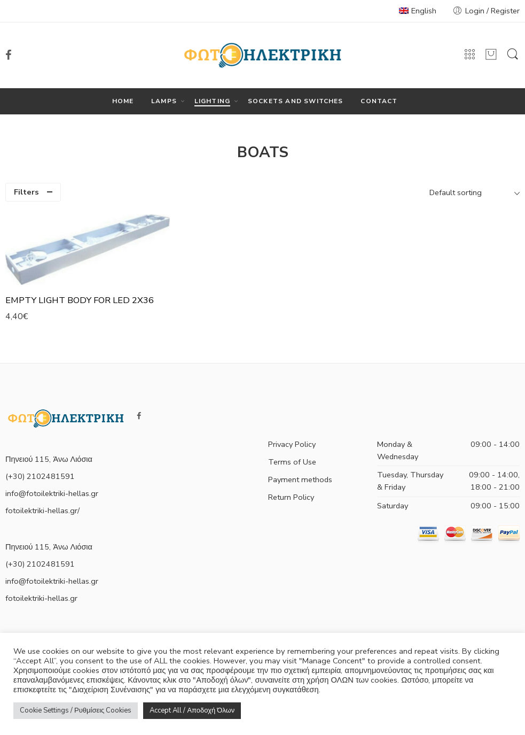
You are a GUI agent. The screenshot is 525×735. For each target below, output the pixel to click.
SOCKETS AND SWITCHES (295, 101)
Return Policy (291, 497)
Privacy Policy (292, 444)
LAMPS (164, 101)
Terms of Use (292, 462)
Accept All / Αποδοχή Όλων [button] (192, 710)
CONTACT (379, 101)
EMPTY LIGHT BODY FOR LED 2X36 (79, 300)
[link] (8, 55)
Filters (26, 192)
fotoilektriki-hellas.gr (41, 598)
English (417, 10)
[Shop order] (473, 192)
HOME (123, 101)
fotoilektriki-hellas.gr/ (42, 510)
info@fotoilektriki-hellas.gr (51, 493)
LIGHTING (212, 101)
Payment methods (300, 479)
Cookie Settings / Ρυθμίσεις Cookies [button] (75, 710)
